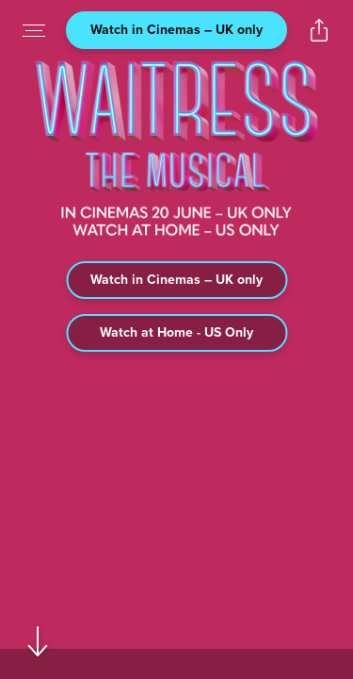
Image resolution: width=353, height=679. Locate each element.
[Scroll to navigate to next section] (38, 640)
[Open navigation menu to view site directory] (34, 30)
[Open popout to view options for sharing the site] (319, 30)
